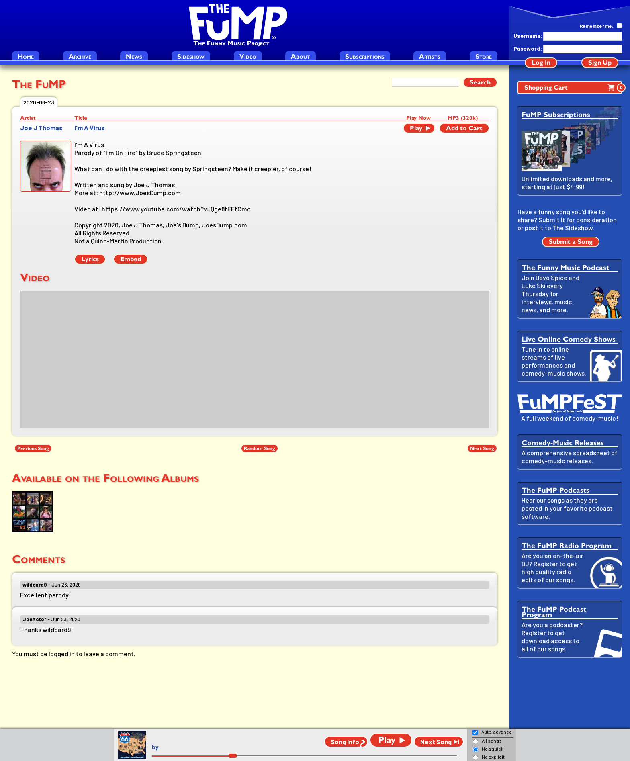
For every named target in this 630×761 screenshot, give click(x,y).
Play (416, 128)
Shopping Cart (573, 87)
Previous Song (33, 448)
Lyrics (90, 259)
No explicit (493, 756)
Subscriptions (365, 56)
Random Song (259, 448)
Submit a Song (571, 241)
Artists (429, 56)
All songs (492, 740)
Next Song (482, 448)
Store (483, 56)
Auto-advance (496, 731)
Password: (527, 48)
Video (247, 56)
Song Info (345, 741)
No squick (492, 748)
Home (26, 56)
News (134, 56)
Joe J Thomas (41, 127)
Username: (527, 35)
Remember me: (597, 26)
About (300, 56)
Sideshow (191, 56)
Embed (130, 259)
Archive (80, 56)
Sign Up (600, 62)
